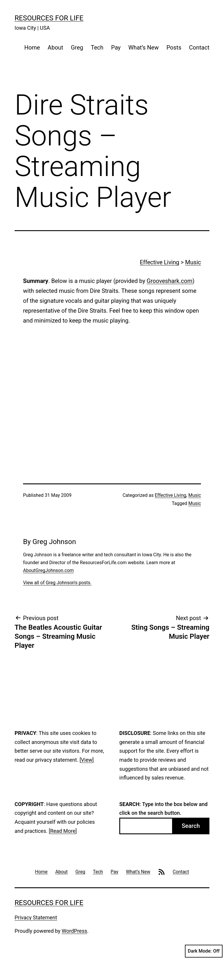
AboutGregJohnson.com (48, 570)
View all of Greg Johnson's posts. (57, 582)
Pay (116, 47)
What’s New (143, 47)
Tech (97, 47)
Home (32, 47)
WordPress (74, 931)
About (55, 47)
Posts (174, 47)
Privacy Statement (36, 917)
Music (193, 262)
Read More (63, 831)
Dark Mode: (204, 951)
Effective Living (159, 262)
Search (191, 825)
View (86, 760)
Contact (199, 47)
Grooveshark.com (169, 280)
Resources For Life (49, 18)
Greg (77, 47)
